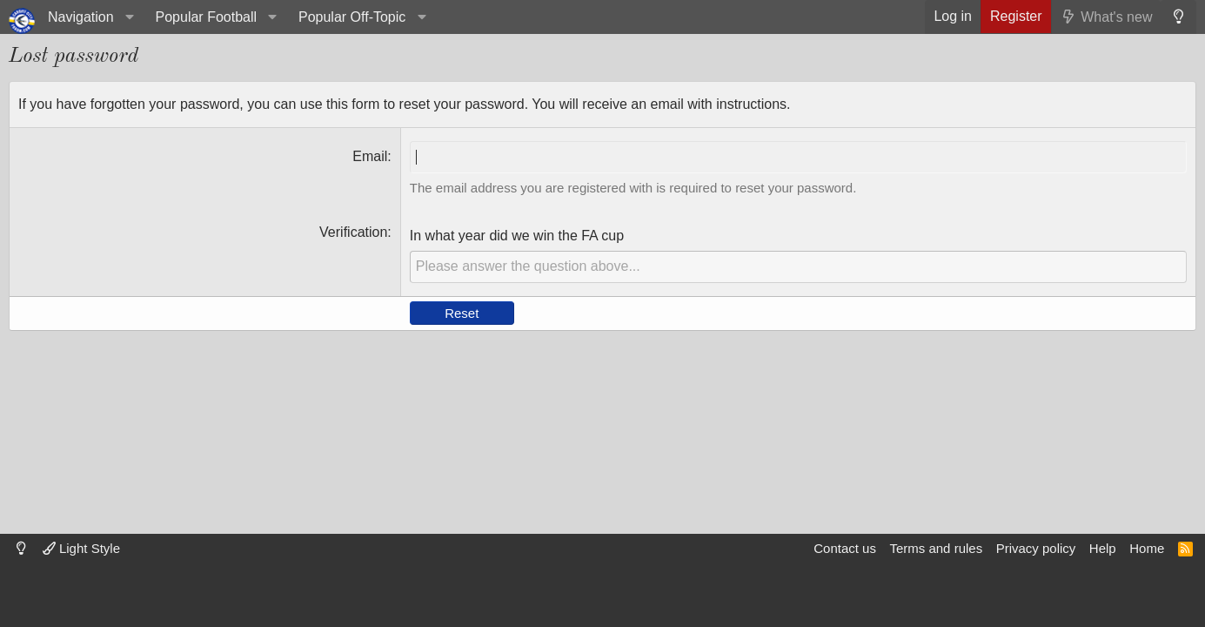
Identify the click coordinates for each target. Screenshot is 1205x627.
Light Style (81, 548)
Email (369, 156)
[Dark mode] (1178, 17)
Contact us (844, 548)
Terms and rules (935, 548)
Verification (353, 232)
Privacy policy (1036, 548)
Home (1146, 548)
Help (1102, 548)
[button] (89, 17)
